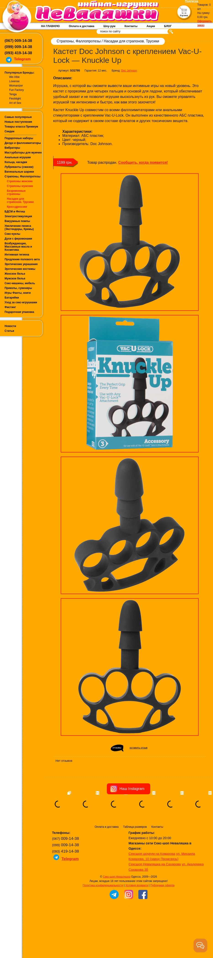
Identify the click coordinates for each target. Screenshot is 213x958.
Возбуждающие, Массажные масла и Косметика (18, 246)
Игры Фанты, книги (18, 292)
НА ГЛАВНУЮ (50, 26)
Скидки (9, 131)
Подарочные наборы (19, 138)
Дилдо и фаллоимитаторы (23, 143)
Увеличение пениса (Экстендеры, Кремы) (19, 227)
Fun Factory (16, 90)
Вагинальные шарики (19, 171)
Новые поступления (18, 121)
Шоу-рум (109, 26)
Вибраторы (12, 147)
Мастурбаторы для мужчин (23, 152)
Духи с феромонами (18, 238)
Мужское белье (15, 278)
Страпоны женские (20, 181)
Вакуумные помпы (17, 221)
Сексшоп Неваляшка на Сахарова (155, 864)
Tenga (13, 94)
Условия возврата (136, 885)
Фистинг (10, 307)
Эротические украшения (21, 264)
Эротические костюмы (20, 269)
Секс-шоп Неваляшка (116, 876)
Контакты (130, 26)
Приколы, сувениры (18, 288)
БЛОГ (168, 26)
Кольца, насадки (16, 162)
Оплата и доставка (81, 26)
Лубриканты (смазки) (19, 167)
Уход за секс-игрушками (21, 302)
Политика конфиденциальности (103, 885)
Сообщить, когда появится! (143, 162)
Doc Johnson (129, 70)
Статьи (9, 330)
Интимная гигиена (17, 254)
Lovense (14, 81)
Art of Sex (15, 103)
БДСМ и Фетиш (15, 211)
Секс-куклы (12, 233)
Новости (10, 326)
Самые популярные (18, 117)
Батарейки (12, 297)
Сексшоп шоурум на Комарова (152, 854)
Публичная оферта (162, 885)
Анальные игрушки (18, 157)
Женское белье (15, 273)
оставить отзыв (138, 747)
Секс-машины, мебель (20, 283)
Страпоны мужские (20, 186)
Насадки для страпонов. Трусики (20, 200)
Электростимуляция (18, 216)
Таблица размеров (135, 826)
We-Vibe (14, 77)
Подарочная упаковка (19, 312)
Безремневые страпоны (16, 192)
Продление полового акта (22, 259)
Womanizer (16, 85)
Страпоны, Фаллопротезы (22, 176)
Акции (151, 26)
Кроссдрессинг (17, 206)
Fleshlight (15, 98)
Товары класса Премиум (21, 126)
